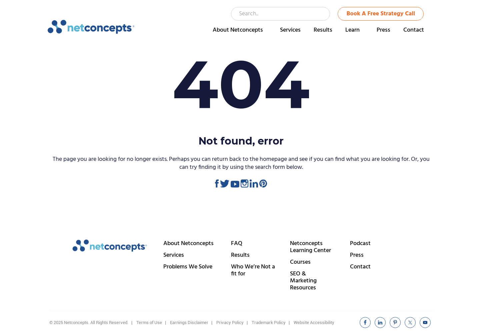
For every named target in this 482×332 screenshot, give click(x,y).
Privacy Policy (230, 322)
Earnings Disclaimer (189, 322)
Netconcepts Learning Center (310, 247)
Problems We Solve (187, 267)
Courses (300, 262)
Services (173, 255)
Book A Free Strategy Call (381, 14)
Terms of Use (149, 322)
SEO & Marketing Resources (303, 281)
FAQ (236, 243)
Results (240, 255)
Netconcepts (91, 27)
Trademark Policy (269, 322)
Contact (360, 267)
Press (357, 255)
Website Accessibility (314, 322)
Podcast (360, 243)
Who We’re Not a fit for (253, 270)
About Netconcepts (188, 243)
